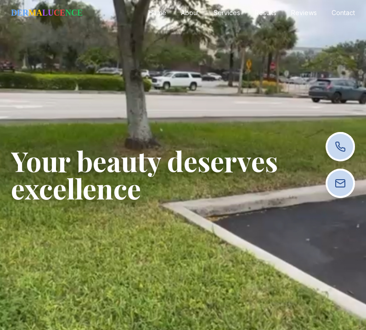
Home (157, 12)
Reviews (304, 12)
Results (265, 12)
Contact (343, 12)
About (190, 12)
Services (227, 12)
